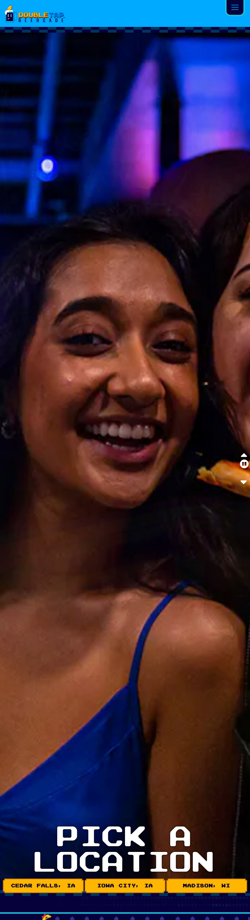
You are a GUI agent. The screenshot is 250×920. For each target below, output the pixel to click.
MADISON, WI (206, 886)
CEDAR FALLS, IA (43, 886)
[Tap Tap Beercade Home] (38, 13)
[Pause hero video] (244, 464)
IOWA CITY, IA (125, 886)
